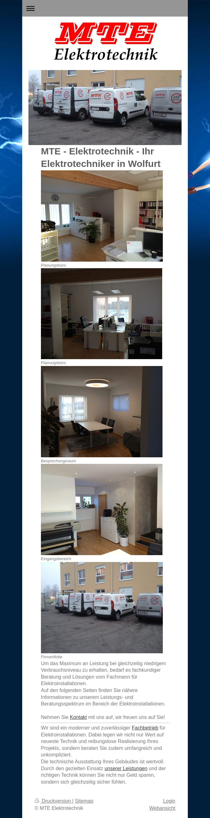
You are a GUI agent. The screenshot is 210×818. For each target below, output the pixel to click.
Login (169, 801)
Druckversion (53, 801)
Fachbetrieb (145, 727)
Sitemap (84, 801)
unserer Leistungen (126, 768)
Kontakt (78, 717)
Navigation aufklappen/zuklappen (105, 8)
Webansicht (162, 808)
